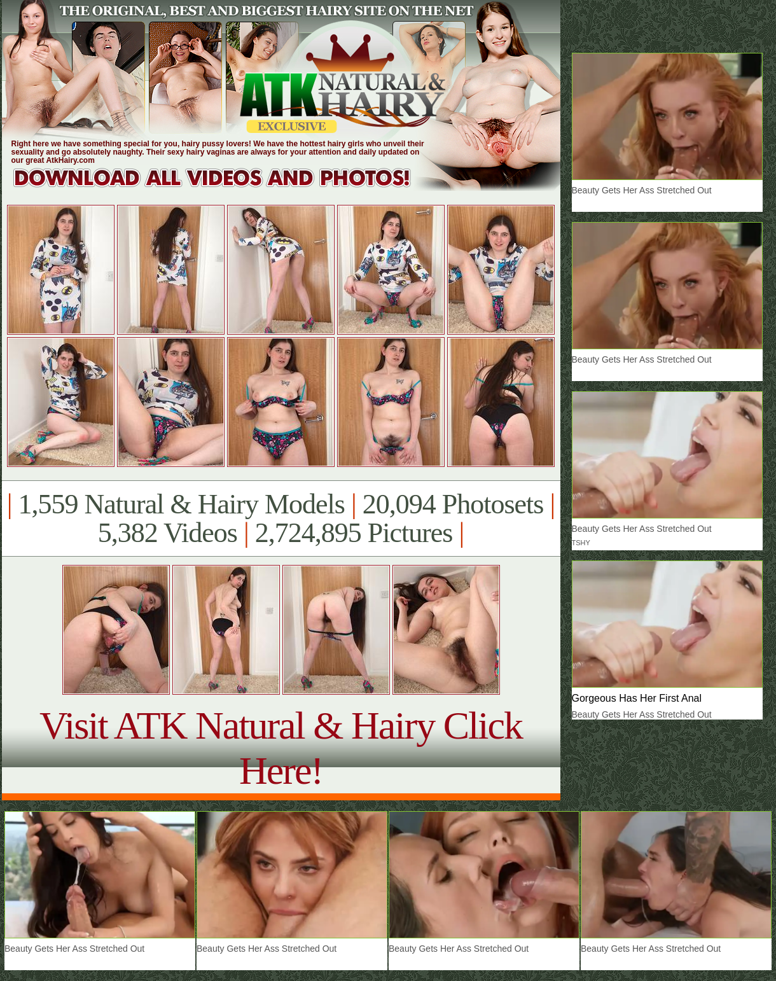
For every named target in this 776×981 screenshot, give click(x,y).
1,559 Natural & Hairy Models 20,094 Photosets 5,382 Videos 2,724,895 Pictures (281, 518)
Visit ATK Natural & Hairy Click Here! (280, 748)
